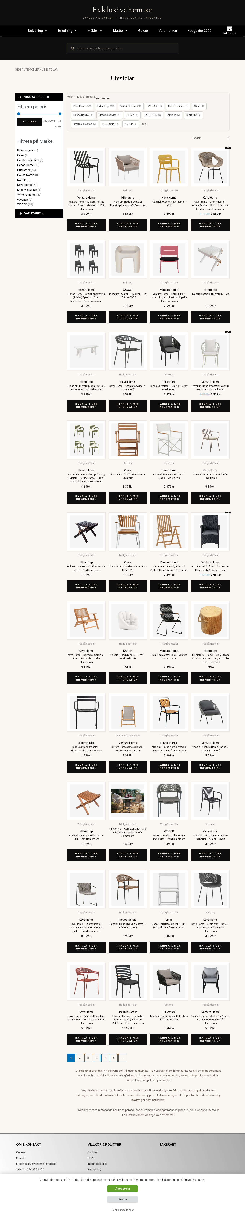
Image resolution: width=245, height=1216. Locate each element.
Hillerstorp (23, 170)
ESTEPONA (110, 124)
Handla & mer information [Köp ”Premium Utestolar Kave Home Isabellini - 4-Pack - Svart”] (210, 855)
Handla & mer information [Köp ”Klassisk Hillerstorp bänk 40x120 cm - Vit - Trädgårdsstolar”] (86, 406)
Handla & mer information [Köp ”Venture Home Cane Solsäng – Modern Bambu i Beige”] (127, 767)
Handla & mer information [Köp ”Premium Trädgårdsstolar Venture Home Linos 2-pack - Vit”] (210, 406)
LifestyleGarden (27, 189)
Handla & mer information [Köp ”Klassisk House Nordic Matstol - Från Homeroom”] (127, 947)
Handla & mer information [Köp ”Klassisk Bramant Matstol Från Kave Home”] (210, 498)
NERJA (132, 115)
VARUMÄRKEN (34, 213)
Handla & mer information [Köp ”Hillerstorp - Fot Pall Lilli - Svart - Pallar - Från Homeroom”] (86, 586)
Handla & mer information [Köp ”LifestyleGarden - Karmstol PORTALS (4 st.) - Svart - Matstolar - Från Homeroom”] (127, 1039)
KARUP (21, 180)
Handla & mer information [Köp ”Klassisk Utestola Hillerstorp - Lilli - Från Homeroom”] (86, 855)
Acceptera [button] (122, 1188)
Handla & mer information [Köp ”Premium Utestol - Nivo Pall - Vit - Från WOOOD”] (127, 317)
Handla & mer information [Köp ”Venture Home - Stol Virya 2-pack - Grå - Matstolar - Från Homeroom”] (210, 1039)
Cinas (20, 155)
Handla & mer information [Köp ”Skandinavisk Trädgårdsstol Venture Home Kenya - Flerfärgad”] (169, 586)
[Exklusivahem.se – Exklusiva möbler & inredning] (122, 12)
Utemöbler (31, 69)
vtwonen (22, 199)
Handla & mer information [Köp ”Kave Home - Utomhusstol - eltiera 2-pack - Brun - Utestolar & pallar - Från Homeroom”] (210, 225)
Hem (18, 69)
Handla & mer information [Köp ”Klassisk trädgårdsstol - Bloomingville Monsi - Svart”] (86, 767)
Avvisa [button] (122, 1199)
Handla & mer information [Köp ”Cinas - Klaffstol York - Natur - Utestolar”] (127, 498)
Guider (143, 31)
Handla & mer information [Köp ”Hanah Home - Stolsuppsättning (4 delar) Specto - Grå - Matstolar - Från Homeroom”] (86, 317)
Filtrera (30, 121)
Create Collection (28, 160)
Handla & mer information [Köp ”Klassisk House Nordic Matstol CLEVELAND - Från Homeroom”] (169, 767)
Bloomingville (25, 150)
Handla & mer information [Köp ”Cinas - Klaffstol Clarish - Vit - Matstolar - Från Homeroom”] (169, 947)
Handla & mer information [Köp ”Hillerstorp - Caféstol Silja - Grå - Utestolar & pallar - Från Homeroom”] (127, 855)
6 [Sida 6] (113, 1058)
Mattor (120, 30)
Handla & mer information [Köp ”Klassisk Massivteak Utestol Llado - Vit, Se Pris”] (169, 498)
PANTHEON (153, 115)
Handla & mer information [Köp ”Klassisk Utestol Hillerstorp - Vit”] (210, 317)
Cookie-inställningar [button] (123, 1210)
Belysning (37, 30)
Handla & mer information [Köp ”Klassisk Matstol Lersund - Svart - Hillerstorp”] (169, 406)
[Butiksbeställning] (210, 138)
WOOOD (22, 204)
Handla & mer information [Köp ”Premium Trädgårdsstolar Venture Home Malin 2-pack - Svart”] (210, 586)
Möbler (95, 30)
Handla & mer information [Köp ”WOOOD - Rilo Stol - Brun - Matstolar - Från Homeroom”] (169, 855)
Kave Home (24, 184)
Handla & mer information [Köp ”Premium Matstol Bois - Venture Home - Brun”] (169, 678)
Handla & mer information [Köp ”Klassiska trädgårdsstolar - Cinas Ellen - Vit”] (127, 586)
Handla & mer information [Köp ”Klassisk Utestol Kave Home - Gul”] (169, 225)
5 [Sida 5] (105, 1058)
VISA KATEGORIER (36, 97)
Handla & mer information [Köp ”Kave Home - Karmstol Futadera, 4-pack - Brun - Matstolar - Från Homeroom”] (86, 1039)
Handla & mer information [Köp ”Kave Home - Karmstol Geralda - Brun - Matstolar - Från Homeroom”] (86, 678)
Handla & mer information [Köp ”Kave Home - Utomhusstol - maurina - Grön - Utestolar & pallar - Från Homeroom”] (86, 947)
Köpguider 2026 (200, 31)
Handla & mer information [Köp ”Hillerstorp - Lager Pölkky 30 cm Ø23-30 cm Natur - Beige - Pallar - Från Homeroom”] (210, 678)
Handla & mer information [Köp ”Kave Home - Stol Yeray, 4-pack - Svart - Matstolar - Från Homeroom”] (210, 947)
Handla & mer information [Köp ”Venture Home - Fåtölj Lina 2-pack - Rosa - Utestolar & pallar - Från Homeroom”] (169, 317)
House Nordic (25, 175)
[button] (39, 97)
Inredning (67, 30)
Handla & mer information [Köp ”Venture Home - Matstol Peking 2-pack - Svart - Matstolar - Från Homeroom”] (86, 225)
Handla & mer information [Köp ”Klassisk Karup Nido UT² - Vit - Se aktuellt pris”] (127, 678)
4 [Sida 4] (96, 1058)
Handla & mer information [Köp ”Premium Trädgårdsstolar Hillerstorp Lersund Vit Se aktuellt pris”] (127, 225)
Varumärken (168, 31)
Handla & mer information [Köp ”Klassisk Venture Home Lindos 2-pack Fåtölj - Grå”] (210, 767)
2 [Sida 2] (79, 1058)
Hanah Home (25, 165)
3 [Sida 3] (88, 1058)
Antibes (173, 115)
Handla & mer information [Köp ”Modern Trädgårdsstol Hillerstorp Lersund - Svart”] (169, 1039)
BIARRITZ (193, 115)
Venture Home (26, 194)
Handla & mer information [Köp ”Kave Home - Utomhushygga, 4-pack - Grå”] (127, 406)
